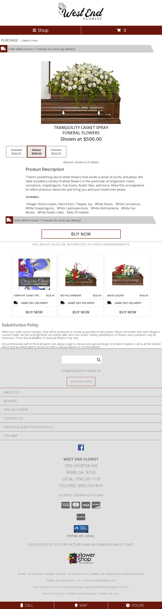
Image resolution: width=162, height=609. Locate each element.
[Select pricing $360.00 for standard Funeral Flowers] (16, 151)
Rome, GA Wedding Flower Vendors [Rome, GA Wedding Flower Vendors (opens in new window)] (117, 574)
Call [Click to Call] (27, 605)
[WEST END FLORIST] (81, 20)
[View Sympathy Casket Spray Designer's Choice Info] (34, 274)
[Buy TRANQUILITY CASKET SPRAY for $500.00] (81, 234)
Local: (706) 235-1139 (81, 478)
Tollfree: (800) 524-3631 (81, 485)
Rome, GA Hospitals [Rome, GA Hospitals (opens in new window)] (73, 574)
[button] (81, 529)
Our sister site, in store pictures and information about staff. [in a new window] (81, 544)
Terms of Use (109, 593)
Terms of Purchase (82, 593)
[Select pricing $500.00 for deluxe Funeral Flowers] (36, 151)
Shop (40, 30)
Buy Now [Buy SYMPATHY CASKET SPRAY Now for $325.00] (34, 312)
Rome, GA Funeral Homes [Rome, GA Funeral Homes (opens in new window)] (36, 574)
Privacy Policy (54, 593)
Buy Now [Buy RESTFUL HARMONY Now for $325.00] (81, 312)
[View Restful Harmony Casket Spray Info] (81, 274)
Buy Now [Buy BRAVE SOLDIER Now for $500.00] (127, 312)
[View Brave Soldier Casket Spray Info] (128, 274)
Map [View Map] (81, 605)
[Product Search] (81, 359)
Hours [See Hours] (135, 605)
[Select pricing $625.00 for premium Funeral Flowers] (56, 151)
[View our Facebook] (81, 449)
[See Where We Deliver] (81, 381)
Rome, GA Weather (59, 580)
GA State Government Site (96, 580)
